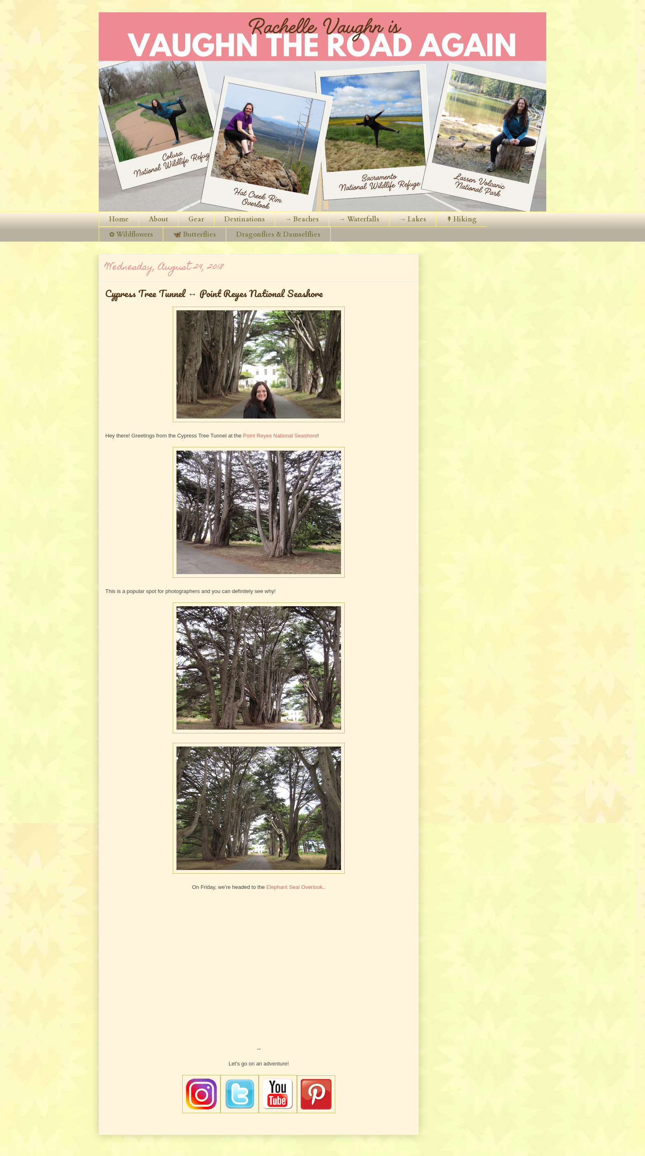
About (158, 219)
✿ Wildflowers (131, 234)
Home (119, 219)
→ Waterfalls (359, 219)
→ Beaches (302, 219)
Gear (196, 219)
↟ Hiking (461, 219)
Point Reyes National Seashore (280, 436)
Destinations (244, 219)
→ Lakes (412, 219)
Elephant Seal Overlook (294, 887)
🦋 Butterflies (194, 234)
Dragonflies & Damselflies (278, 234)
